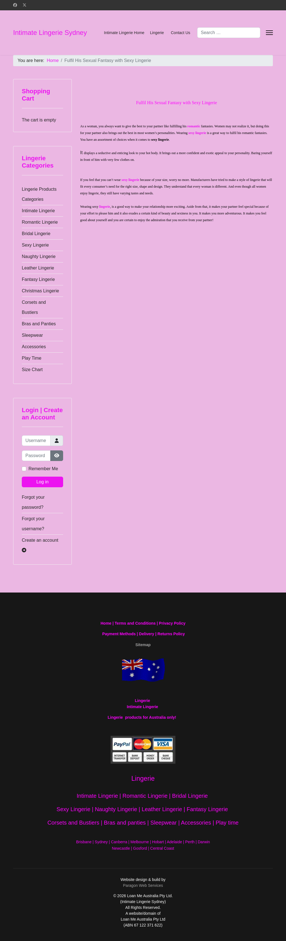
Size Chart (32, 369)
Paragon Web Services (143, 885)
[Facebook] (15, 5)
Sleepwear (32, 335)
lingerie (104, 207)
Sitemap (143, 645)
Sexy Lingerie (35, 245)
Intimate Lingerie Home (124, 32)
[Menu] (269, 32)
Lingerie (157, 32)
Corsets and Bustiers (34, 307)
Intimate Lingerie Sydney (50, 32)
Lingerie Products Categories (39, 194)
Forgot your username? (33, 523)
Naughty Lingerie (39, 256)
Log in (42, 481)
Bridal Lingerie (36, 233)
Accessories (34, 346)
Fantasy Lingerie (38, 279)
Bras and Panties (39, 323)
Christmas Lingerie (40, 290)
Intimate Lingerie (38, 210)
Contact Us (180, 32)
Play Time (31, 358)
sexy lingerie (197, 133)
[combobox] (228, 32)
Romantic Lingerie (40, 222)
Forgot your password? (33, 502)
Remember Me (43, 468)
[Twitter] (25, 5)
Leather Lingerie (38, 268)
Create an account (40, 545)
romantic (193, 126)
